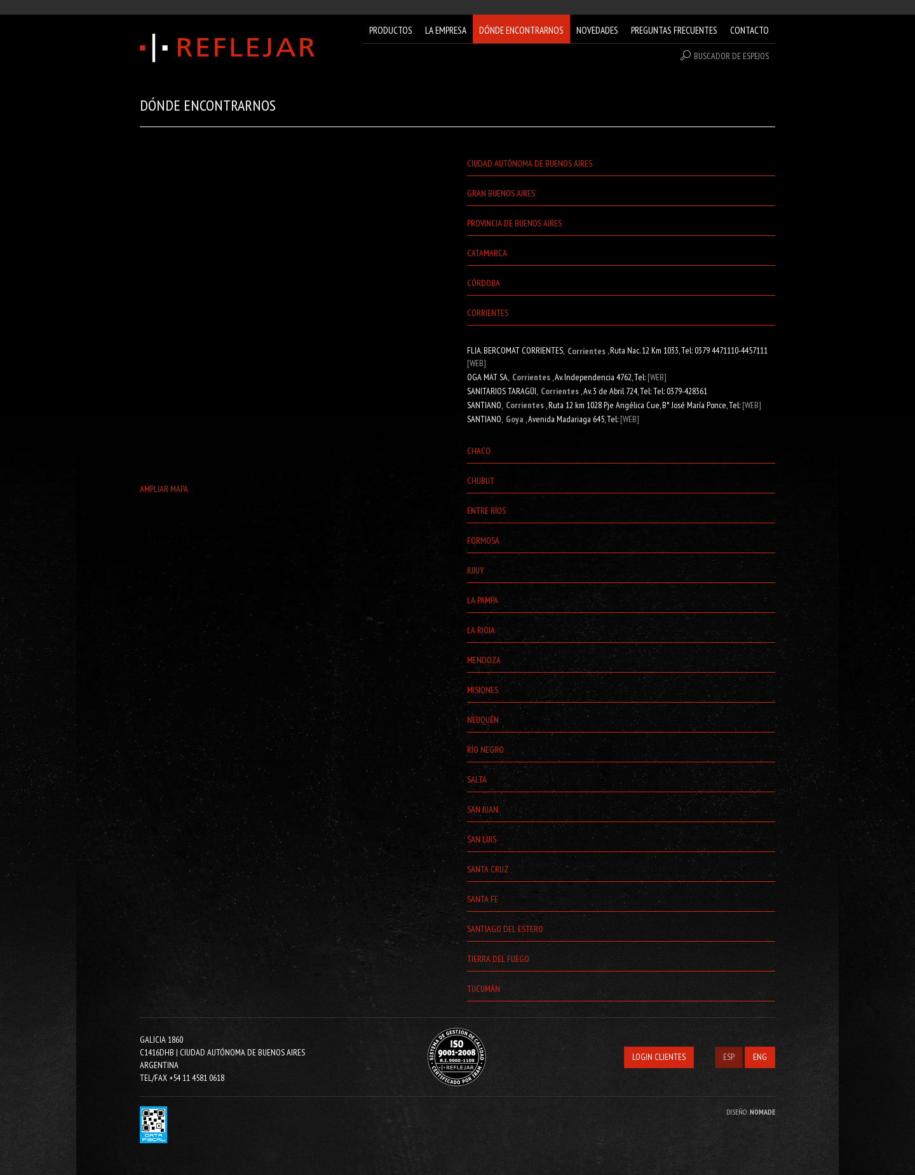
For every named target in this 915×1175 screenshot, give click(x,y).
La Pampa (482, 600)
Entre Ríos (486, 510)
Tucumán (483, 988)
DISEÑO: (750, 1112)
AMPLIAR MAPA (164, 489)
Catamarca (487, 253)
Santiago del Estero (505, 929)
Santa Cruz (487, 869)
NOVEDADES (597, 30)
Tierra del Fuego (498, 959)
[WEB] (476, 363)
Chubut (480, 480)
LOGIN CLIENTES (659, 1056)
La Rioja (481, 630)
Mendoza (484, 660)
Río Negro (485, 749)
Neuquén (483, 719)
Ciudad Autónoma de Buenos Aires (529, 163)
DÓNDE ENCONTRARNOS (521, 30)
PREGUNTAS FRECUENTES (674, 30)
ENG (760, 1056)
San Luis (481, 839)
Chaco (479, 451)
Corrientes (487, 313)
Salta (477, 779)
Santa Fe (482, 899)
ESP (729, 1056)
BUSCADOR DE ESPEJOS (725, 56)
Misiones (482, 690)
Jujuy (475, 570)
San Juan (482, 809)
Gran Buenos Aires (501, 193)
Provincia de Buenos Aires (514, 223)
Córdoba (483, 283)
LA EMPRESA (445, 30)
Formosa (483, 540)
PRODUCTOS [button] (390, 30)
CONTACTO (749, 30)
